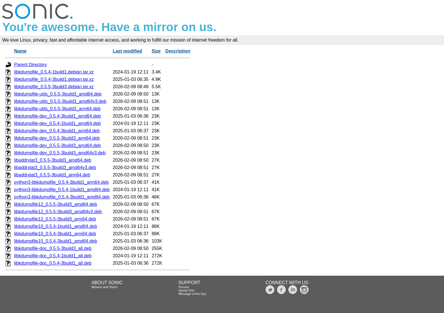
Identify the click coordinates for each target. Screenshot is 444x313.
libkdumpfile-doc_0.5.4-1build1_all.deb (52, 255)
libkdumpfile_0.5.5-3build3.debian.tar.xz (54, 86)
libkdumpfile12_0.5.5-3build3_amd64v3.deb (58, 211)
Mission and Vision (104, 287)
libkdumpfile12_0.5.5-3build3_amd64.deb (55, 204)
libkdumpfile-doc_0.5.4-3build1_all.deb (52, 263)
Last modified (127, 51)
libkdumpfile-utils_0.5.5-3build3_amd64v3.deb (60, 101)
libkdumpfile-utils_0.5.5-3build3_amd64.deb (58, 94)
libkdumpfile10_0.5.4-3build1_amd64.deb (55, 241)
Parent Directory (30, 64)
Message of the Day (192, 293)
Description (177, 51)
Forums (183, 287)
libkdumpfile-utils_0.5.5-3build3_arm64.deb (57, 108)
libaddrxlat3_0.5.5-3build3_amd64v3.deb (55, 167)
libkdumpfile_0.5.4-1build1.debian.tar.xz (54, 72)
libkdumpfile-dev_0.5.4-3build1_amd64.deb (57, 116)
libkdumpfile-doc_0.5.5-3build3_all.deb (52, 248)
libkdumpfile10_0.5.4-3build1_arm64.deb (55, 233)
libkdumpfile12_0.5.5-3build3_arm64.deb (55, 219)
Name (20, 51)
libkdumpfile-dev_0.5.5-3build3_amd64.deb (57, 145)
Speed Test (186, 290)
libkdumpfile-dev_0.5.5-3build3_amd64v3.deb (60, 152)
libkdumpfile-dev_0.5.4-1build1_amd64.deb (57, 123)
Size (156, 51)
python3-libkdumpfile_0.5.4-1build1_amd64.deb (62, 189)
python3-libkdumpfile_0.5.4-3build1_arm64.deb (61, 182)
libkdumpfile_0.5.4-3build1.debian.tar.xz (54, 79)
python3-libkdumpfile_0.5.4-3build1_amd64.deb (62, 197)
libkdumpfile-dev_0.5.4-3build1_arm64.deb (57, 130)
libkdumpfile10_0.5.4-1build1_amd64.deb (55, 226)
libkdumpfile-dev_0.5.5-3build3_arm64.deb (57, 138)
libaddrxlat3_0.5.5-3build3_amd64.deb (52, 160)
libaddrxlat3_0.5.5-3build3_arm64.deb (52, 174)
